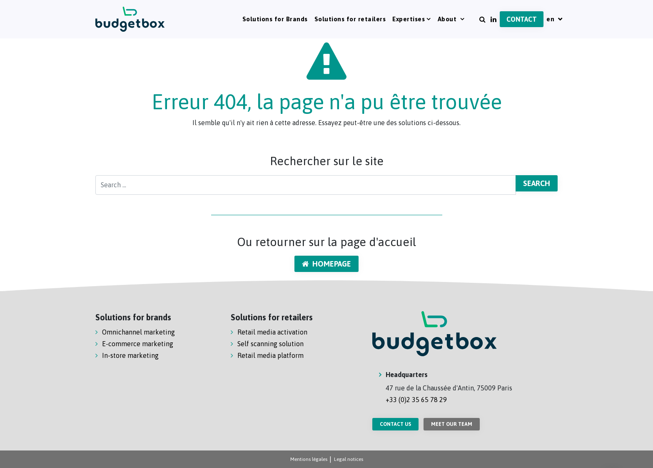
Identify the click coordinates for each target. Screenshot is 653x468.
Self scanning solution (270, 343)
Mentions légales (308, 459)
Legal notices (348, 459)
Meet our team (451, 424)
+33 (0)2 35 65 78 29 (416, 399)
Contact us (395, 424)
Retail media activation (272, 332)
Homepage (326, 263)
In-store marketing (130, 355)
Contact (521, 19)
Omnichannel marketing (138, 332)
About (448, 19)
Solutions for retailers (350, 19)
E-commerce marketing (137, 343)
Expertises (408, 19)
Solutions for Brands (275, 19)
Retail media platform (270, 355)
